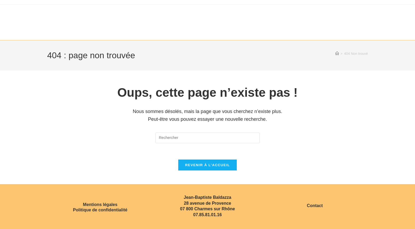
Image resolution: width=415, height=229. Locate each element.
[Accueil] (337, 54)
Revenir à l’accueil (207, 165)
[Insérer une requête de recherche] (208, 138)
